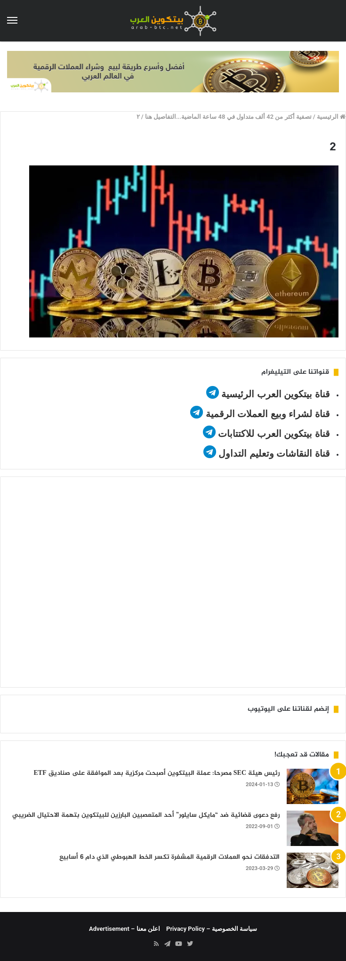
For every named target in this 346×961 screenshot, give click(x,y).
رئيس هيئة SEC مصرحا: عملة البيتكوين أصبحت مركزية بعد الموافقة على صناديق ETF (157, 773)
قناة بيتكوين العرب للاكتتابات (273, 433)
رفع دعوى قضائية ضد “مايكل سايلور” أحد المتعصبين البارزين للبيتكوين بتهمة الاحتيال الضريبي (146, 815)
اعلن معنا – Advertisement (124, 928)
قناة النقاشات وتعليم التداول (274, 453)
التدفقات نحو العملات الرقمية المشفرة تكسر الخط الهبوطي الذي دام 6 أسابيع (169, 857)
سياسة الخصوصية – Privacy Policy (211, 928)
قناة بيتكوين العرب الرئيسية (275, 394)
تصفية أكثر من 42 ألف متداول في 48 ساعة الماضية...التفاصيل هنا (228, 116)
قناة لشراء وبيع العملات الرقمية (268, 414)
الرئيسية (331, 116)
